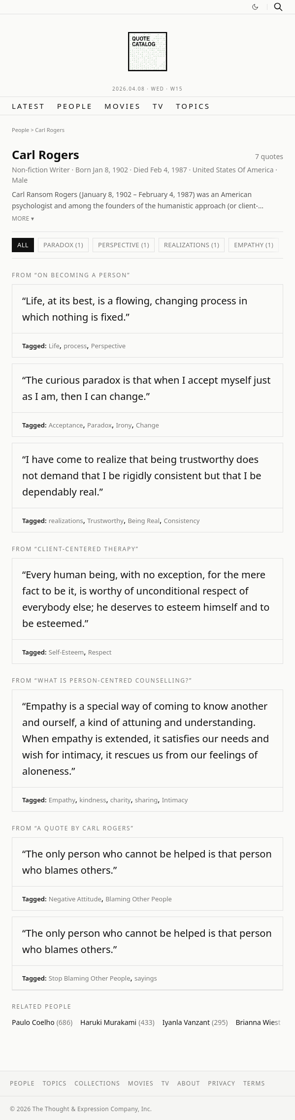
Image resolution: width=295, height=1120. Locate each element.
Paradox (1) (63, 244)
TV (158, 106)
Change (147, 425)
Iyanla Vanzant (195, 1022)
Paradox (99, 425)
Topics (193, 106)
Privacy (221, 1083)
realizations (66, 520)
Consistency (181, 520)
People (75, 106)
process (75, 345)
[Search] (278, 7)
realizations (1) (191, 244)
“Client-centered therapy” (86, 549)
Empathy (62, 799)
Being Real (144, 520)
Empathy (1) (253, 244)
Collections (97, 1083)
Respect (100, 652)
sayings (145, 978)
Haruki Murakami (117, 1022)
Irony (123, 425)
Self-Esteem (66, 652)
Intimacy (175, 799)
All (23, 244)
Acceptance (66, 425)
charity (120, 799)
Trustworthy (105, 520)
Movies (122, 106)
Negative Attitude (75, 898)
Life (54, 345)
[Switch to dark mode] (255, 7)
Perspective (108, 345)
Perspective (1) (123, 244)
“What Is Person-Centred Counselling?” (113, 680)
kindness (92, 799)
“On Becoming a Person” (82, 275)
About (188, 1083)
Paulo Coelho (42, 1022)
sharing (146, 799)
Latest (28, 106)
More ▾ (23, 218)
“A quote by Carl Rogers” (84, 828)
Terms (254, 1083)
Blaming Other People (138, 898)
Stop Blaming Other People (90, 978)
